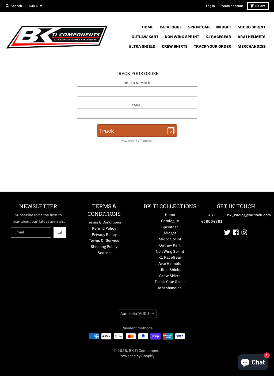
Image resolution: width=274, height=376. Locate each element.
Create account (231, 6)
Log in (210, 6)
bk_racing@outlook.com (249, 215)
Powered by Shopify (137, 356)
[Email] (31, 232)
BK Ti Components (145, 350)
